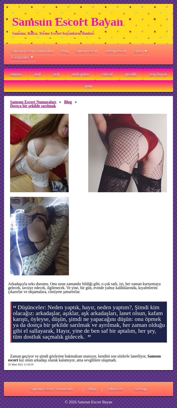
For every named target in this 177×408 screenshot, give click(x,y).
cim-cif (107, 74)
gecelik (131, 74)
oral (56, 74)
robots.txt (115, 389)
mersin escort (115, 51)
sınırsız (15, 74)
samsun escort (87, 51)
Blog (64, 51)
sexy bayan (158, 74)
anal (37, 74)
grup (88, 86)
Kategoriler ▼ (22, 57)
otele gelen (80, 74)
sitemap (141, 389)
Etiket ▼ (141, 51)
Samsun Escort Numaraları (32, 51)
